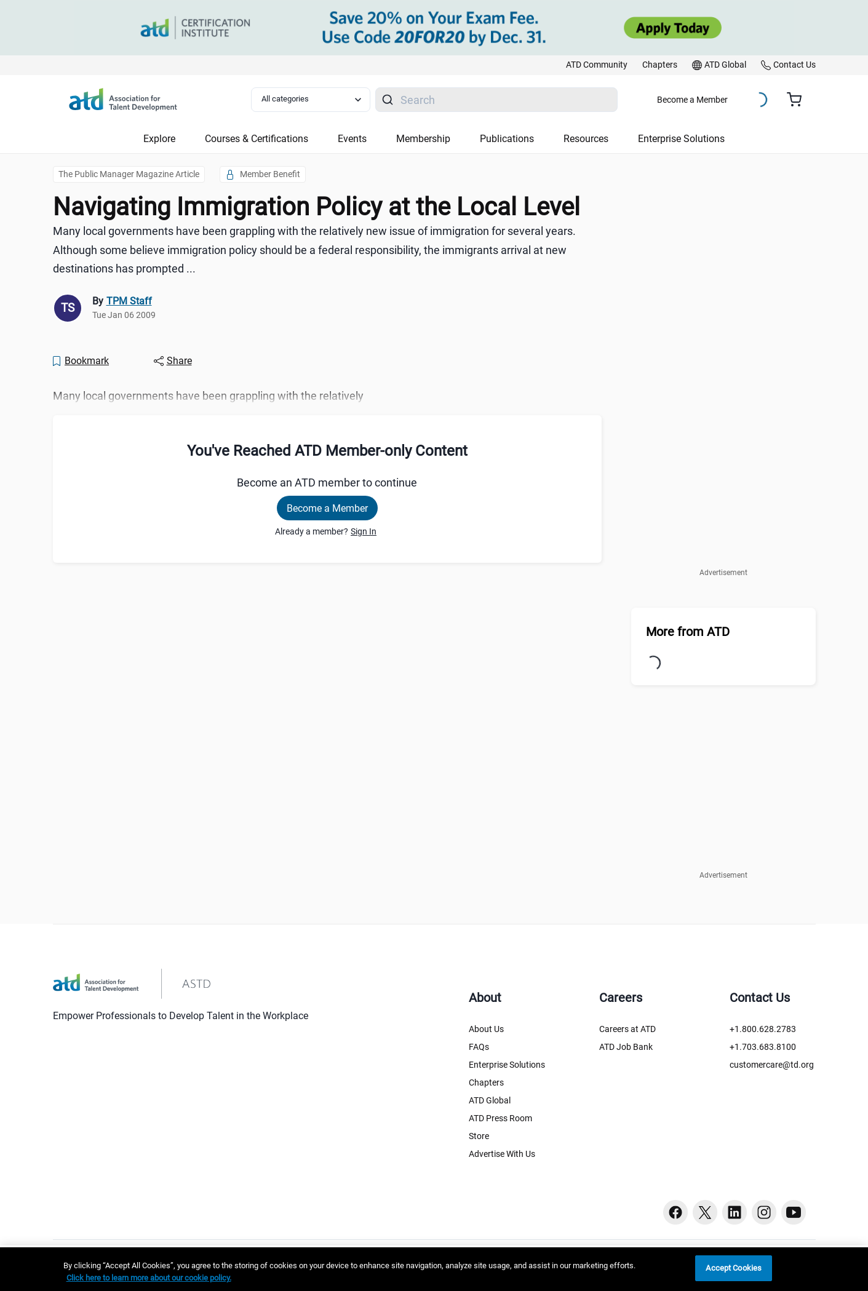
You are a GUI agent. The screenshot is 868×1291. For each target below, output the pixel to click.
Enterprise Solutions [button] (681, 139)
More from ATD (688, 631)
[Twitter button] (705, 1212)
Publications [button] (507, 139)
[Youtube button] (793, 1212)
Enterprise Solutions (507, 1065)
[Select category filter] (310, 99)
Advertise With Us (502, 1154)
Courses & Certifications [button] (256, 139)
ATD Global (490, 1100)
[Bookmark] (81, 361)
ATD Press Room (500, 1118)
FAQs (479, 1047)
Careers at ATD (627, 1029)
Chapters (486, 1082)
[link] (596, 65)
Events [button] (352, 139)
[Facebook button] (675, 1212)
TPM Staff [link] (129, 301)
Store (479, 1136)
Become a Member (692, 100)
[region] (434, 1269)
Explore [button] (159, 139)
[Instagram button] (764, 1212)
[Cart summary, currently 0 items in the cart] (799, 99)
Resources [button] (585, 139)
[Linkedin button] (734, 1212)
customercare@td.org (772, 1065)
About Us (486, 1029)
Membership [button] (423, 139)
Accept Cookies (734, 1268)
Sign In (363, 531)
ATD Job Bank (626, 1047)
